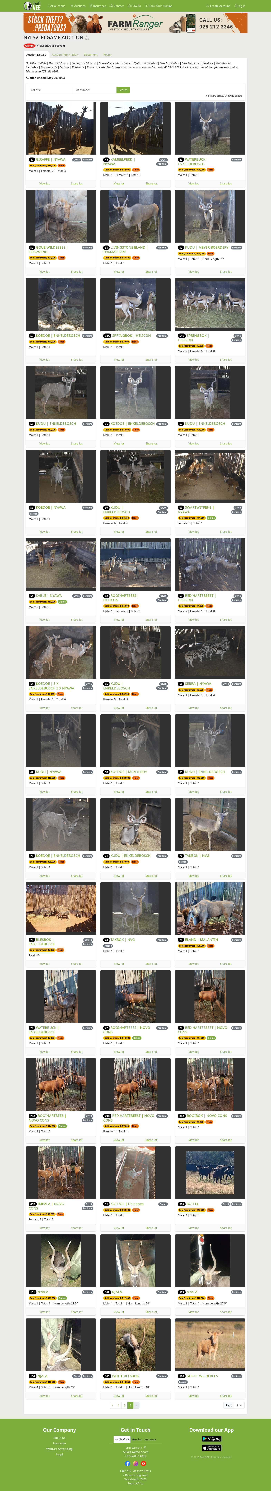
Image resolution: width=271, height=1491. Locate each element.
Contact (117, 6)
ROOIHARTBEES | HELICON (121, 597)
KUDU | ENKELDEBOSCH (56, 423)
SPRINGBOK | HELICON (131, 335)
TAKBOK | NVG (197, 855)
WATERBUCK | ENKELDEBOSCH (193, 161)
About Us (60, 1438)
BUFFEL (192, 1203)
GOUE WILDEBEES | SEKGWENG (48, 249)
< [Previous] (113, 1405)
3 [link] (130, 1405)
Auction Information (65, 55)
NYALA (42, 1291)
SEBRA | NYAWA (198, 683)
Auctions (78, 6)
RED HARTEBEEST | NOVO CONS (202, 1029)
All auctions (56, 6)
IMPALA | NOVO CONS (46, 1206)
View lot (44, 183)
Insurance (98, 6)
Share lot (77, 183)
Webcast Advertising (59, 1449)
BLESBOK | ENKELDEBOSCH (42, 941)
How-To (134, 6)
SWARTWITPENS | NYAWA (196, 509)
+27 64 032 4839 (135, 1456)
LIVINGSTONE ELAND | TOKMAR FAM (125, 249)
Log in (239, 6)
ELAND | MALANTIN (201, 939)
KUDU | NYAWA (49, 771)
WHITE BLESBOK (125, 1375)
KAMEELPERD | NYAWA (119, 161)
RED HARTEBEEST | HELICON (197, 597)
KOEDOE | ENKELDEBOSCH (58, 335)
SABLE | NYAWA (49, 595)
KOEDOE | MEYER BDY (128, 771)
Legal (59, 1454)
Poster (107, 55)
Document (91, 55)
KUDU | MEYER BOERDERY (206, 247)
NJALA (117, 1291)
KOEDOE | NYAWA (51, 507)
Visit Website (135, 1448)
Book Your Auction (158, 6)
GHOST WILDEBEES (202, 1375)
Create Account (218, 6)
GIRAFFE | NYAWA (50, 159)
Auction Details (36, 55)
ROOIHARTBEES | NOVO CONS (126, 1029)
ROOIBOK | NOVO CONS (207, 1115)
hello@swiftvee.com (135, 1452)
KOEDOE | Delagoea (127, 1203)
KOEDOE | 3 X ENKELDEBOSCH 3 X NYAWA (51, 685)
